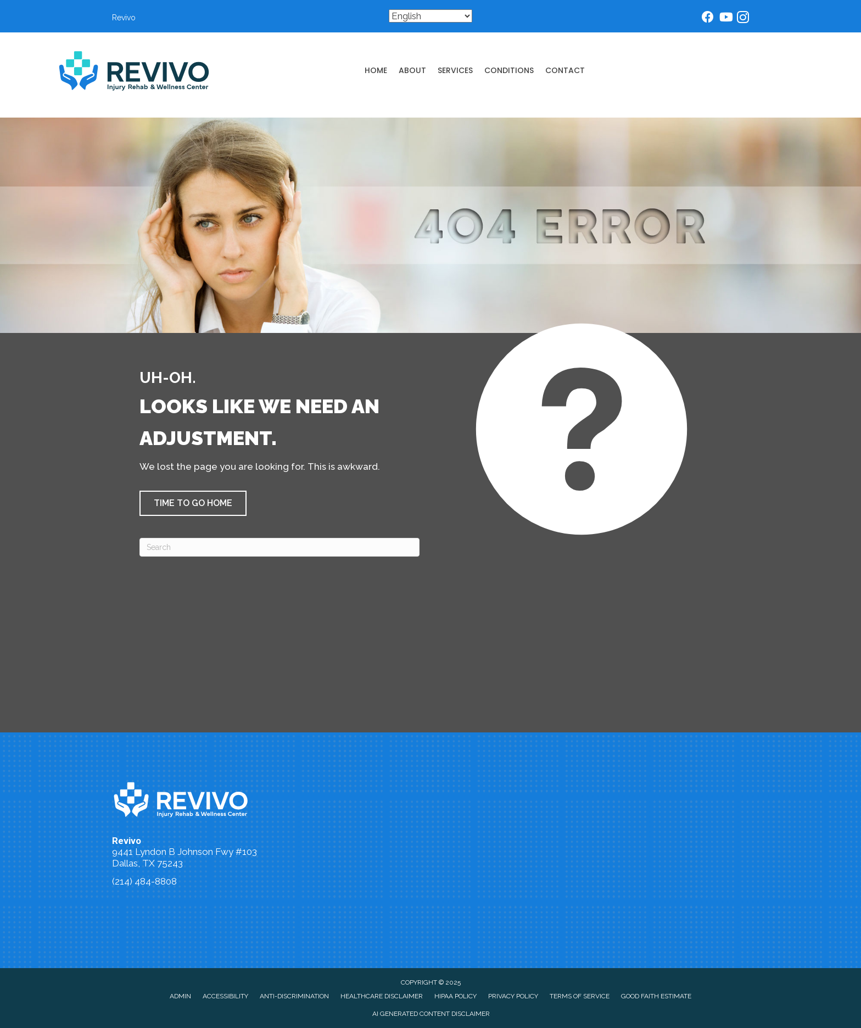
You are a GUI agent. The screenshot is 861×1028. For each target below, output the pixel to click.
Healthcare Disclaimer (381, 996)
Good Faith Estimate (656, 996)
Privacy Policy (513, 996)
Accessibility (225, 996)
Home (376, 70)
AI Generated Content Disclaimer (431, 1014)
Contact (565, 70)
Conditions (509, 70)
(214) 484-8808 (144, 881)
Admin (180, 996)
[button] (193, 503)
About (412, 70)
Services (455, 70)
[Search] (279, 547)
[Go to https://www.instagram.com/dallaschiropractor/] (743, 19)
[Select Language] (430, 16)
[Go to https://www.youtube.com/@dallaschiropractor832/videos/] (725, 18)
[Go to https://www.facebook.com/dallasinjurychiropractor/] (708, 18)
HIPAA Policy (455, 996)
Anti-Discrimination (294, 996)
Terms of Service (580, 996)
